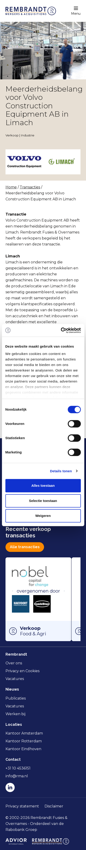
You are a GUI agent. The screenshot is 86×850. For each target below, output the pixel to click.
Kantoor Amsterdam (24, 733)
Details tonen (61, 471)
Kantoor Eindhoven (23, 749)
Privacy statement (22, 806)
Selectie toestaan (43, 501)
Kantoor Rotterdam (24, 741)
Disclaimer (53, 806)
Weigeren (43, 516)
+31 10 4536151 (18, 768)
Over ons (14, 663)
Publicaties (16, 698)
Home (11, 187)
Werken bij (15, 714)
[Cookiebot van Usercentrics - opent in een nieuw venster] (61, 330)
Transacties (30, 187)
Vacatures (15, 679)
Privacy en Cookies (22, 671)
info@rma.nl (17, 776)
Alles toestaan (43, 485)
